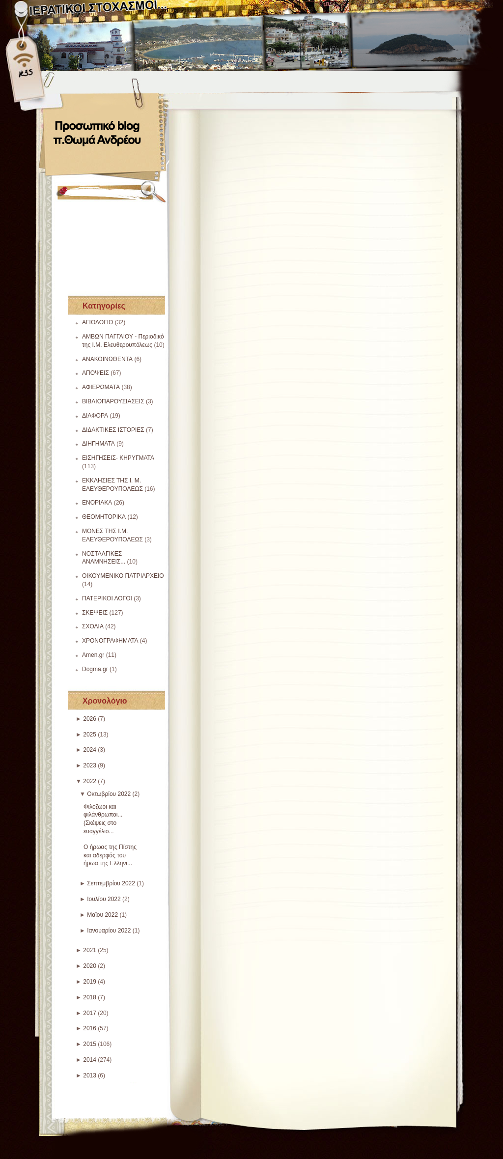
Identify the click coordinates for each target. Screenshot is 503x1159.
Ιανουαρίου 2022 (109, 930)
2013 (89, 1075)
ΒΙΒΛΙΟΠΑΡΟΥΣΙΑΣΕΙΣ (113, 401)
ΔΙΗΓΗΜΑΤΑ (98, 443)
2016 (89, 1028)
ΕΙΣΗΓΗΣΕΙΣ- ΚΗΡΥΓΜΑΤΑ (118, 457)
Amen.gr (93, 654)
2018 (89, 997)
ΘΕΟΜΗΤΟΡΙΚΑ (104, 516)
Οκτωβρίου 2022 (109, 794)
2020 (89, 965)
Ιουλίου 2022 (104, 899)
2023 (89, 765)
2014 (89, 1059)
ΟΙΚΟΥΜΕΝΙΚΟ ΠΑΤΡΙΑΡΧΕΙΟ (123, 575)
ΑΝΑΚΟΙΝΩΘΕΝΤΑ (107, 359)
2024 (89, 749)
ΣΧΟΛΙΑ (93, 626)
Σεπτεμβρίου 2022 (111, 883)
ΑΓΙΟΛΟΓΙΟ (97, 322)
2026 (89, 718)
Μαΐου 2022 (102, 914)
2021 (89, 950)
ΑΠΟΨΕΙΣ (95, 372)
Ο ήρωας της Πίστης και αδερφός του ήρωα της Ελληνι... (110, 855)
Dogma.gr (95, 669)
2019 (89, 981)
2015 (89, 1044)
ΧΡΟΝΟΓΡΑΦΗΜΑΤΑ (110, 640)
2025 (89, 734)
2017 (89, 1013)
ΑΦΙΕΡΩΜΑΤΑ (101, 387)
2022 (89, 781)
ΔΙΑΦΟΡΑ (95, 415)
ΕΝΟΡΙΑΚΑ (97, 502)
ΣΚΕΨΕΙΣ (95, 612)
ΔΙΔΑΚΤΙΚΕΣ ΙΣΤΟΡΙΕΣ (113, 429)
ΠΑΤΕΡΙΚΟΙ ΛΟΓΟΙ (107, 598)
